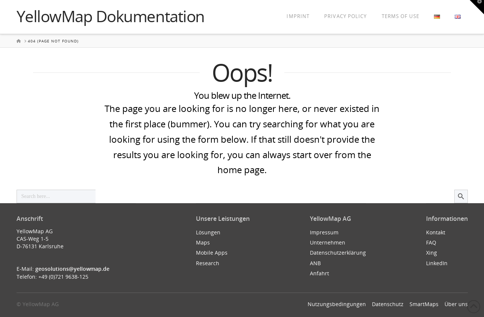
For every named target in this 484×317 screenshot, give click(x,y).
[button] (477, 7)
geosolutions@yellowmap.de (72, 268)
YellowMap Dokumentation (111, 16)
